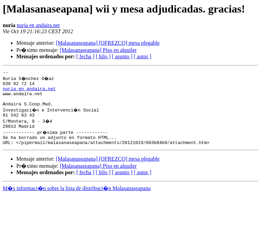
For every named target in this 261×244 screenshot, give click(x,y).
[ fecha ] (85, 56)
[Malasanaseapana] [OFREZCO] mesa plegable (107, 43)
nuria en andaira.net (38, 25)
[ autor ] (143, 56)
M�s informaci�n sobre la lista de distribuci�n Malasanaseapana (77, 198)
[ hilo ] (103, 56)
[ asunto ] (122, 56)
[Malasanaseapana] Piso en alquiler (98, 50)
